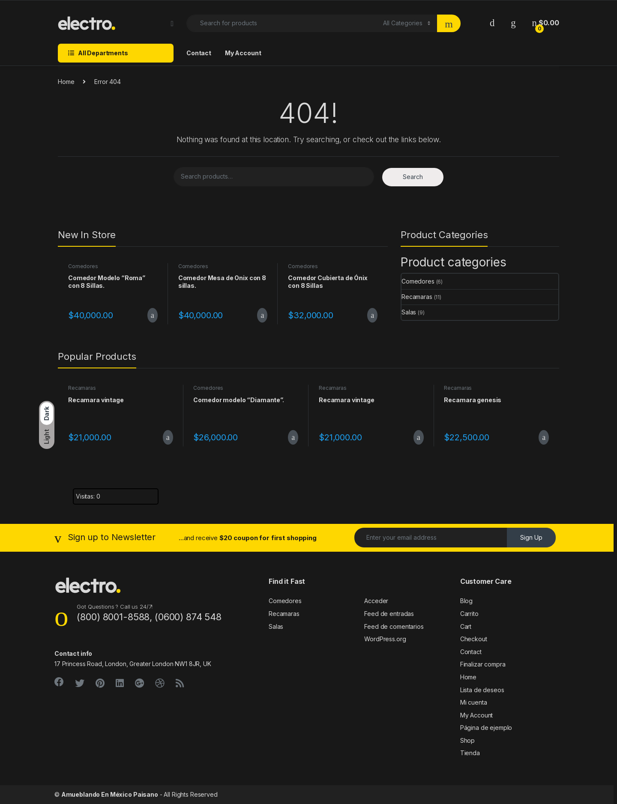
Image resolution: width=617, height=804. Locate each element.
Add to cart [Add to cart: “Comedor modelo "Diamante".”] (293, 437)
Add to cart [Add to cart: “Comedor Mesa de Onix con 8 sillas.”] (262, 315)
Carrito (469, 613)
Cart (465, 626)
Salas (408, 312)
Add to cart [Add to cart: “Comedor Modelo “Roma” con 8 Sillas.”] (152, 315)
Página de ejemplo (486, 727)
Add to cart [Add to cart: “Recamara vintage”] (168, 437)
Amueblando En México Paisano (109, 794)
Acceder (376, 600)
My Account (243, 53)
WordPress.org (385, 639)
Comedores (83, 266)
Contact (198, 53)
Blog (466, 600)
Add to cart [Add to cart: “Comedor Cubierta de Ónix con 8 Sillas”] (372, 315)
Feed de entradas (389, 613)
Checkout (473, 639)
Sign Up (531, 537)
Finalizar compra (483, 664)
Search (413, 176)
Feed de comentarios (393, 626)
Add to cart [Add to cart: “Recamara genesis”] (544, 437)
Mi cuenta (473, 702)
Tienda (470, 752)
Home (66, 81)
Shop (467, 740)
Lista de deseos (482, 689)
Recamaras (416, 296)
